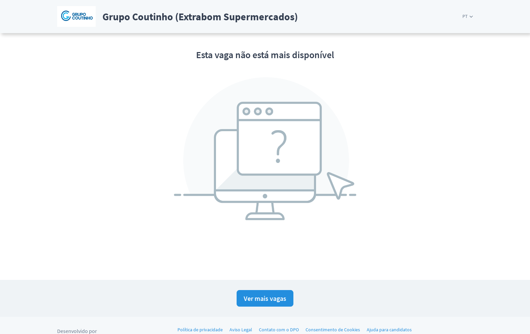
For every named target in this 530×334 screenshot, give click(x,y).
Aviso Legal (241, 329)
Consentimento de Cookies (333, 329)
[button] (467, 16)
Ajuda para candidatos (389, 329)
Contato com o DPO (279, 329)
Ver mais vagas (265, 298)
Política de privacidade (200, 329)
